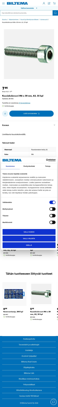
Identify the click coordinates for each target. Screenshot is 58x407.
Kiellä (29, 245)
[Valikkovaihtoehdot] (3, 3)
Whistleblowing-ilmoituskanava (29, 390)
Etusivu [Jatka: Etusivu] (4, 19)
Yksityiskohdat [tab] (29, 166)
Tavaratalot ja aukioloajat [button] (29, 344)
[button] (29, 8)
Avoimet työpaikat (29, 356)
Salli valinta (29, 238)
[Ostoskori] (54, 3)
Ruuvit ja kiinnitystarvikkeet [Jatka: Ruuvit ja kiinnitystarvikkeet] (29, 19)
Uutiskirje (29, 350)
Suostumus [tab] (10, 166)
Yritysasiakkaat (29, 384)
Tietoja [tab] (47, 166)
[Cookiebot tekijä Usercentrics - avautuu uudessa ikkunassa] (46, 160)
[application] (53, 402)
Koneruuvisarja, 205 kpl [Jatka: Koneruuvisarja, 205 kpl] (13, 311)
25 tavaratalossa (24, 103)
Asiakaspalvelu (29, 339)
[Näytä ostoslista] (49, 3)
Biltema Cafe (29, 373)
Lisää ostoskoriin (31, 113)
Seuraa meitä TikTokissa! (29, 396)
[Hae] (55, 13)
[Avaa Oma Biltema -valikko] (44, 3)
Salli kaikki (29, 232)
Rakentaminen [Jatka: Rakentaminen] (13, 19)
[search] (29, 13)
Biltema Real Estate (29, 361)
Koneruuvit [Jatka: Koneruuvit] (44, 19)
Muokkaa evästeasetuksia (29, 379)
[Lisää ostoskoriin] (5, 114)
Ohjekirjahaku (29, 367)
